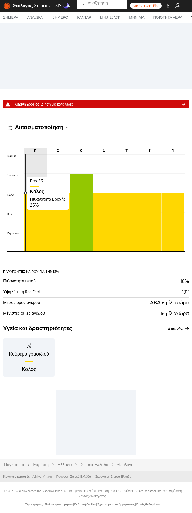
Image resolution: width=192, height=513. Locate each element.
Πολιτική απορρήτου (59, 504)
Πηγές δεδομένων (148, 504)
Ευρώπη (41, 464)
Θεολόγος (126, 464)
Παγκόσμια (14, 464)
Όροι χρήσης (34, 504)
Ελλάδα (65, 464)
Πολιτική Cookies (85, 504)
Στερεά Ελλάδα (94, 464)
